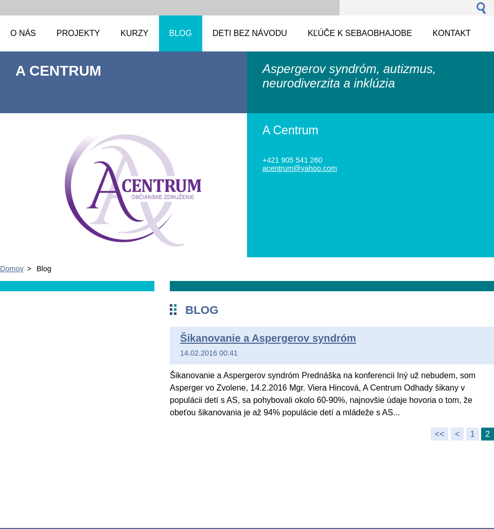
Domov (12, 268)
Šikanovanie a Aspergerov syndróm (268, 338)
